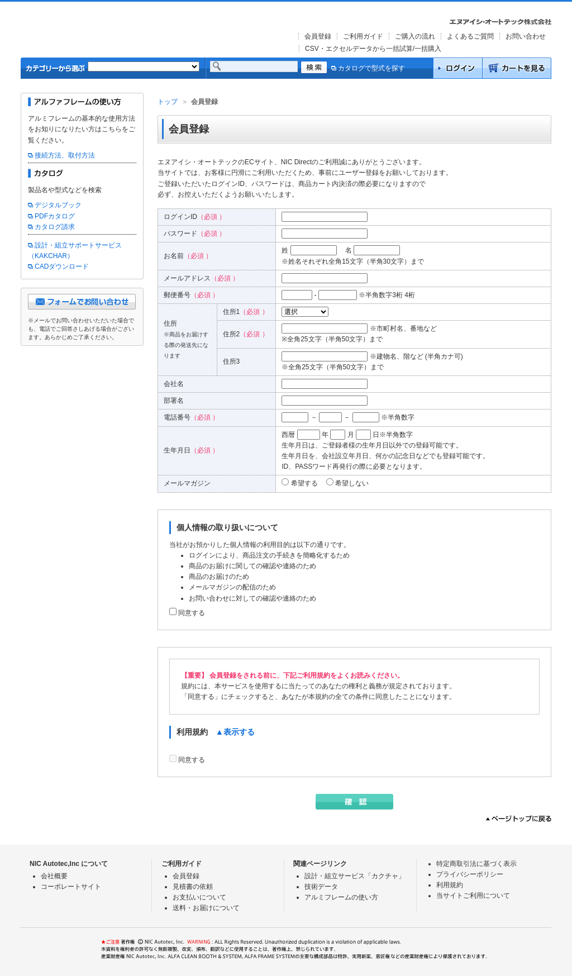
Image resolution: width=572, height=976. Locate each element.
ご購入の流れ (415, 36)
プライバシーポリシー (469, 874)
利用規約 (449, 885)
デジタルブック (58, 205)
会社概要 (54, 876)
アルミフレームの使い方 (341, 897)
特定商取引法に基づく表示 (476, 864)
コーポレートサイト (71, 887)
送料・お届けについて (206, 908)
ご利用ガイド (363, 36)
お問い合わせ (526, 36)
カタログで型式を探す (368, 68)
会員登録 (317, 36)
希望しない (352, 483)
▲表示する (235, 731)
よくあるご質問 (470, 36)
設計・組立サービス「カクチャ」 (354, 876)
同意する (191, 613)
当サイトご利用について (473, 895)
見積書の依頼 (193, 887)
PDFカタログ (55, 216)
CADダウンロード (62, 266)
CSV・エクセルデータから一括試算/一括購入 (373, 49)
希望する (304, 483)
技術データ (321, 887)
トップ (168, 102)
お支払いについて (199, 897)
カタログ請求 (55, 227)
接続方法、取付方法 (65, 155)
